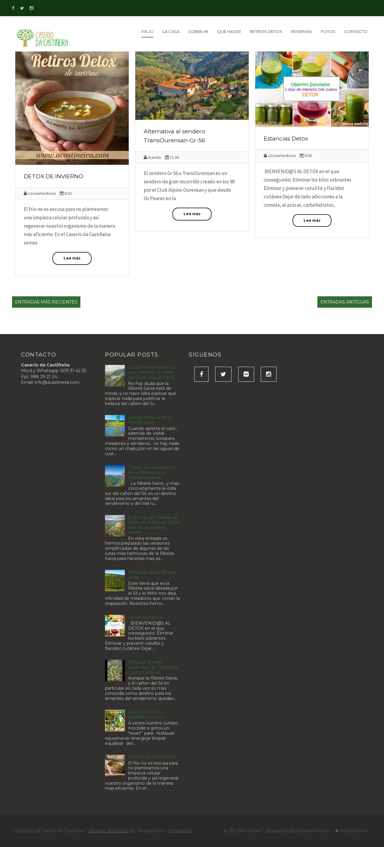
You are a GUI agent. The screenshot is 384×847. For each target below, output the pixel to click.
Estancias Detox (286, 138)
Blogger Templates (108, 831)
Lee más (72, 258)
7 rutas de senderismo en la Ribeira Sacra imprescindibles (151, 472)
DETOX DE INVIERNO (53, 176)
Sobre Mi (198, 31)
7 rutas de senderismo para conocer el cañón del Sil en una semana (151, 372)
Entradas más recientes (46, 302)
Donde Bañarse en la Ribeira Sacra (150, 420)
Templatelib (180, 831)
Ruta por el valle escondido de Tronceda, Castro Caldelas (153, 667)
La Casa (171, 31)
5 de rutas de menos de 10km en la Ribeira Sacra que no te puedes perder (153, 525)
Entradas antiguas (344, 302)
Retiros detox (266, 31)
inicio (147, 31)
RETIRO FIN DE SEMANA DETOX (146, 714)
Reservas (301, 31)
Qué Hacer (229, 31)
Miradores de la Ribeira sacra (151, 575)
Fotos (328, 31)
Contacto (356, 31)
